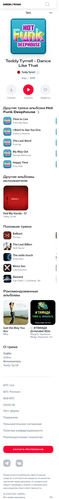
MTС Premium (11, 392)
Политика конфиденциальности (22, 431)
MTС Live (8, 385)
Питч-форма (11, 411)
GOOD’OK (9, 405)
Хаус (24, 78)
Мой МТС (9, 398)
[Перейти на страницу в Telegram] (6, 463)
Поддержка (10, 418)
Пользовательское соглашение (22, 424)
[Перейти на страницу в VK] (19, 463)
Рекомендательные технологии (22, 437)
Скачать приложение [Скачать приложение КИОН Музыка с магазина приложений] (28, 449)
